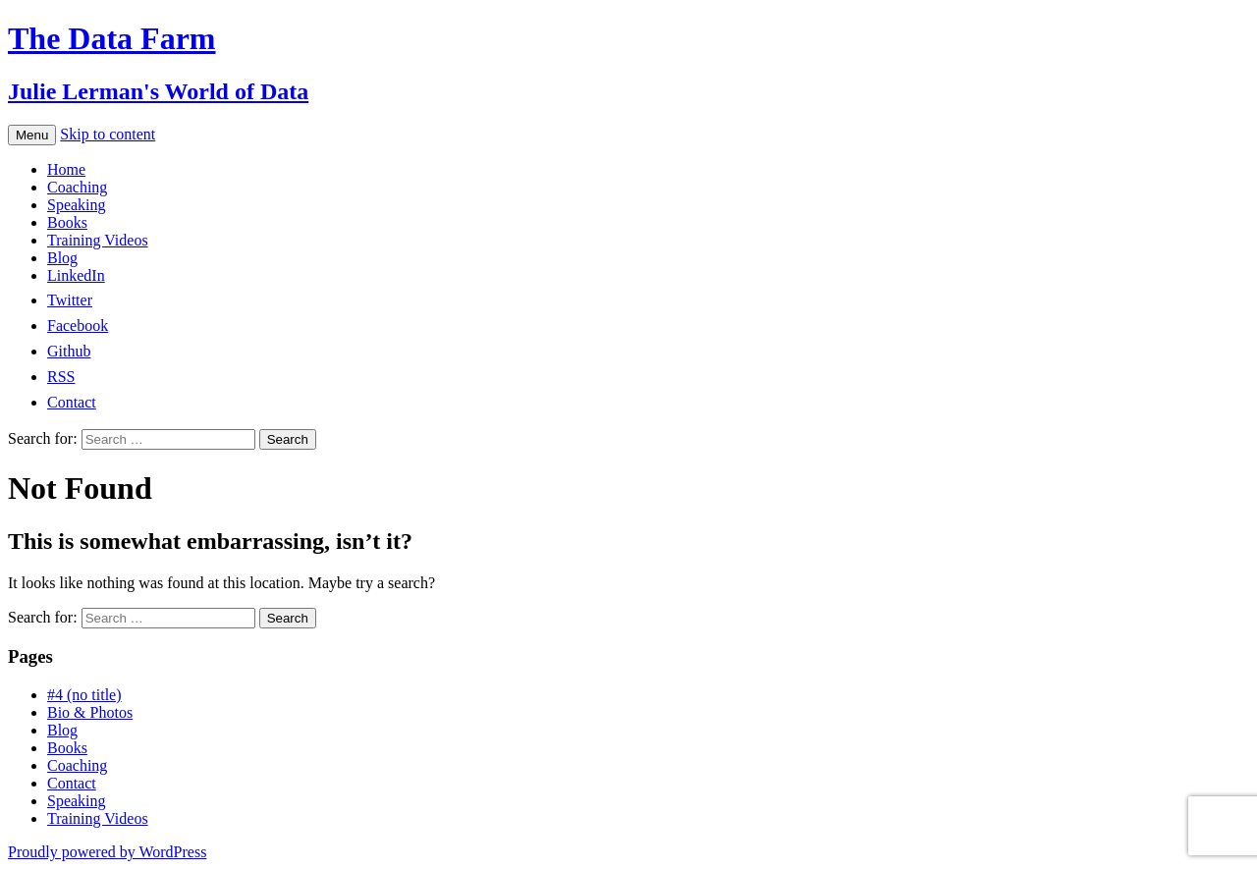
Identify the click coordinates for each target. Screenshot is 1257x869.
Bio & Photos (90, 712)
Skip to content (107, 134)
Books (67, 222)
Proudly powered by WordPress (107, 851)
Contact (71, 783)
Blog (62, 257)
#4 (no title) (84, 694)
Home (66, 169)
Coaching (77, 187)
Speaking (76, 204)
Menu (32, 135)
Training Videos (97, 240)
